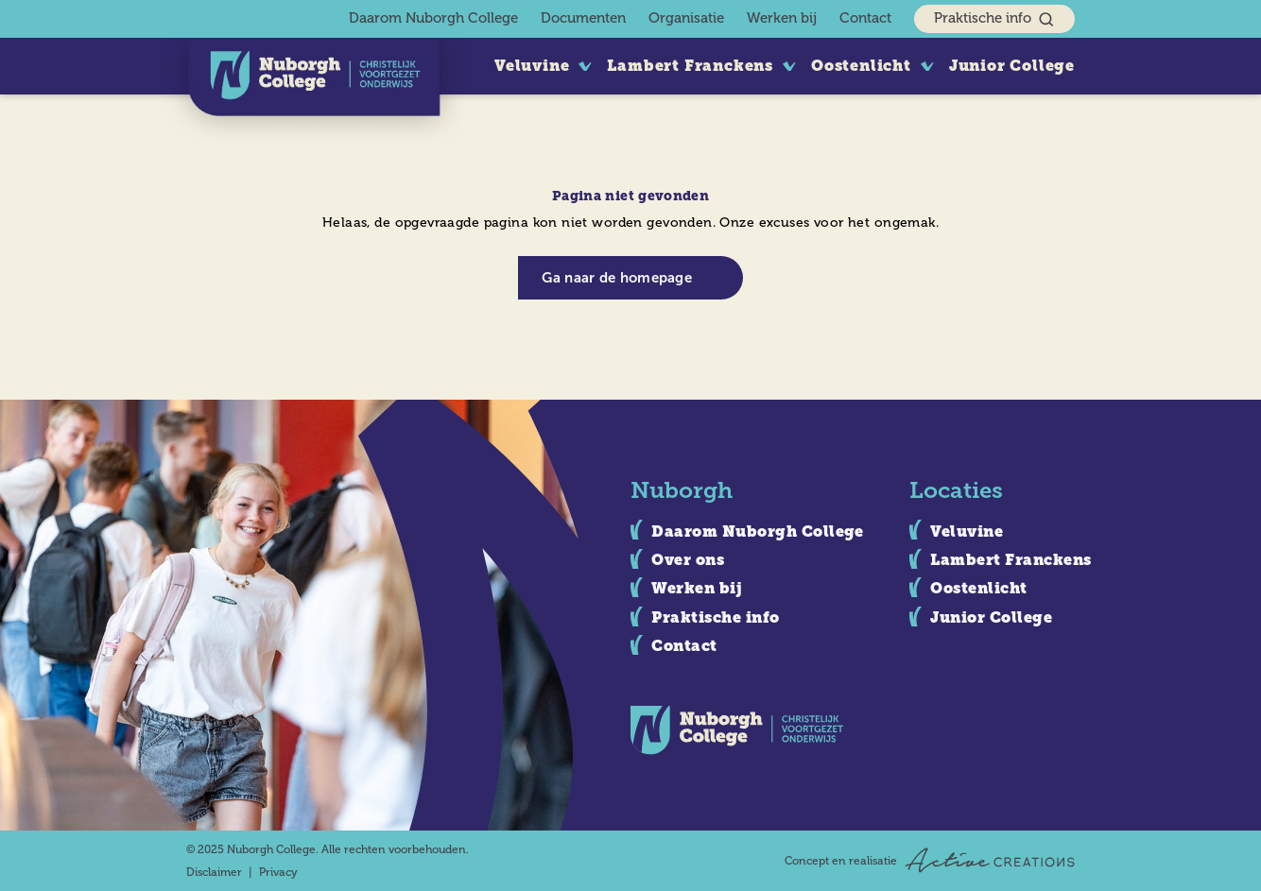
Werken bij (782, 18)
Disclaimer (214, 872)
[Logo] (314, 93)
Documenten (583, 18)
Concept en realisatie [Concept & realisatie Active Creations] (930, 860)
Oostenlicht (861, 66)
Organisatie (686, 18)
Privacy (278, 872)
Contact (865, 18)
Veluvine (531, 66)
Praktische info (995, 19)
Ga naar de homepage (617, 277)
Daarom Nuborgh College (433, 18)
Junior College (1012, 66)
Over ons (687, 560)
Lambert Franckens (690, 66)
